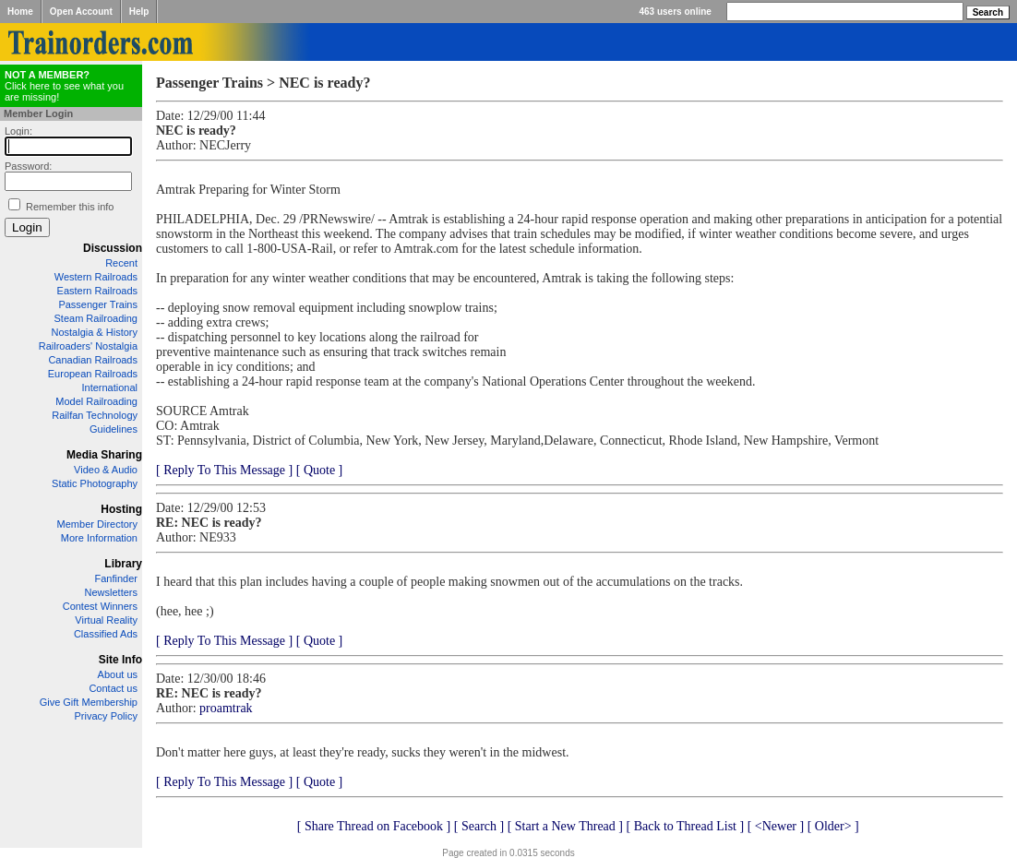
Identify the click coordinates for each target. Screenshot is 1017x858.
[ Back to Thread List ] (685, 826)
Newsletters (111, 592)
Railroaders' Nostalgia (88, 346)
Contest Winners (100, 606)
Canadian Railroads (93, 359)
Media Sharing (104, 454)
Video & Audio (106, 469)
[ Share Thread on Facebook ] (374, 826)
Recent (121, 262)
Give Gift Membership (89, 702)
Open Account (81, 11)
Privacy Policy (106, 715)
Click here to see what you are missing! (64, 85)
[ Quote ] (319, 470)
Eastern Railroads (97, 290)
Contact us (113, 688)
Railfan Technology (95, 415)
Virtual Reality (106, 620)
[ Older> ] (833, 826)
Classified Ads (106, 633)
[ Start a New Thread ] (565, 826)
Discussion (112, 248)
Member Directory (97, 524)
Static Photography (95, 483)
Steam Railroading (96, 318)
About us (118, 674)
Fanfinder (116, 578)
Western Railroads (96, 276)
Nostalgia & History (94, 332)
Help (139, 11)
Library (123, 563)
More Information (99, 537)
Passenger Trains (98, 304)
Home (20, 11)
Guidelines (114, 429)
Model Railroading (96, 401)
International (109, 387)
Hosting (121, 509)
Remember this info (70, 206)
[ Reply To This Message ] (224, 470)
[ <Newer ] (776, 826)
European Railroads (93, 373)
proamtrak (226, 708)
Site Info (120, 659)
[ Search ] (479, 826)
